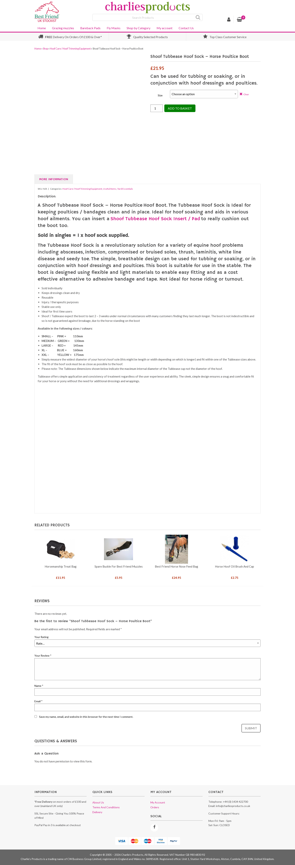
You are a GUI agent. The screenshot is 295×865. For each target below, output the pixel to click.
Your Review (42, 655)
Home (42, 28)
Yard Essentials (125, 188)
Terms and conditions (106, 807)
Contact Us (186, 28)
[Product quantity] (156, 108)
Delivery (97, 812)
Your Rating (41, 637)
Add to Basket (180, 108)
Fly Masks (113, 28)
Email (38, 701)
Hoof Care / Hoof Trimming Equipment (70, 48)
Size (160, 95)
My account (164, 28)
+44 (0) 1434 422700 (235, 801)
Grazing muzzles (63, 28)
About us (98, 802)
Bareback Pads (90, 28)
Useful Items (109, 188)
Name (38, 685)
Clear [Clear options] (246, 94)
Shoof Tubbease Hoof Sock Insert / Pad (155, 219)
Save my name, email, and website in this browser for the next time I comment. (86, 716)
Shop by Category (138, 28)
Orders (154, 807)
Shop (45, 48)
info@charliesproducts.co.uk (233, 806)
